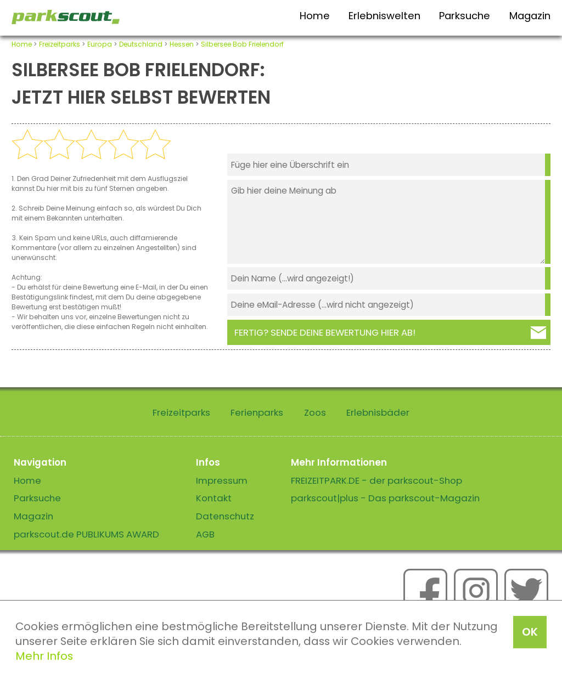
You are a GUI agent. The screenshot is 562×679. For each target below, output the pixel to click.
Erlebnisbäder (377, 412)
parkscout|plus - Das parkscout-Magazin (385, 498)
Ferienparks (257, 412)
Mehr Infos (44, 656)
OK (530, 632)
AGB (205, 534)
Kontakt (214, 498)
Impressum (222, 480)
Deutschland (140, 44)
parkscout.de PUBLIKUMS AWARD (86, 534)
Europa (99, 44)
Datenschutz (225, 516)
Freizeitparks (59, 44)
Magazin (529, 15)
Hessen (182, 44)
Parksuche (464, 15)
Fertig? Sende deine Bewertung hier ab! (324, 332)
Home (315, 15)
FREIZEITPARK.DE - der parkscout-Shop (376, 480)
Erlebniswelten (384, 15)
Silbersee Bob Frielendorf (242, 44)
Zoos (315, 412)
